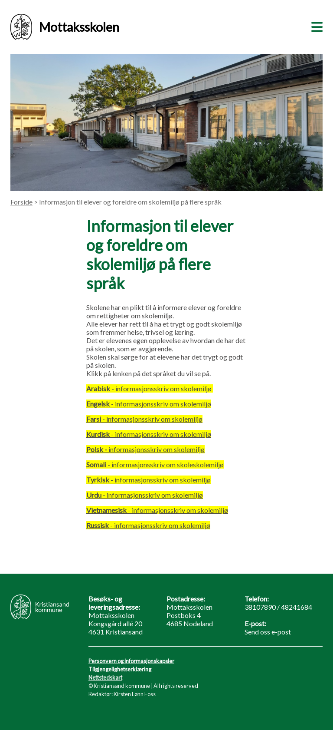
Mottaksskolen (64, 27)
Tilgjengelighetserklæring (119, 669)
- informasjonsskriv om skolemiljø (148, 404)
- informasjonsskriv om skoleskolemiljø (155, 464)
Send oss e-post (268, 632)
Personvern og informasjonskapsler (131, 660)
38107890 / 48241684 (278, 607)
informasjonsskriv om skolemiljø (145, 449)
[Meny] (315, 25)
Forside (21, 202)
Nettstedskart (105, 677)
